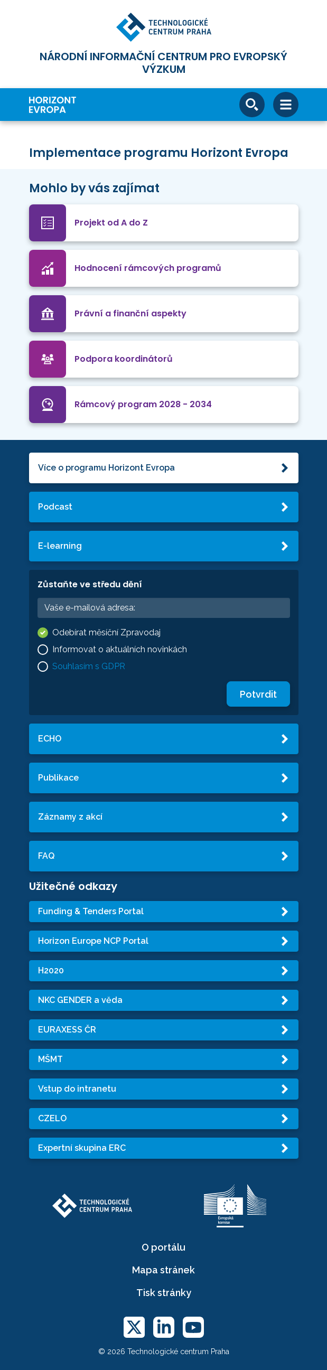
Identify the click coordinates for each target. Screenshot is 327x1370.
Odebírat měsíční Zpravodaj (106, 632)
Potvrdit (258, 694)
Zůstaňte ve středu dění (90, 584)
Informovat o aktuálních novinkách (119, 649)
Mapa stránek (163, 1269)
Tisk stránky (163, 1292)
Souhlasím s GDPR (88, 666)
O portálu (163, 1247)
